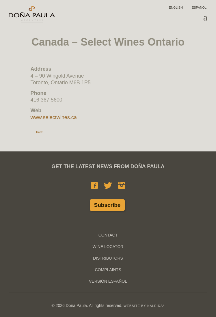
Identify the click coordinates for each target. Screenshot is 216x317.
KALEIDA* (156, 305)
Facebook (94, 185)
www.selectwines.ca (54, 117)
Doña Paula (32, 14)
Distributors (108, 258)
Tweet (39, 132)
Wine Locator (108, 246)
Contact (108, 235)
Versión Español (108, 281)
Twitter (108, 185)
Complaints (108, 269)
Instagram (121, 185)
